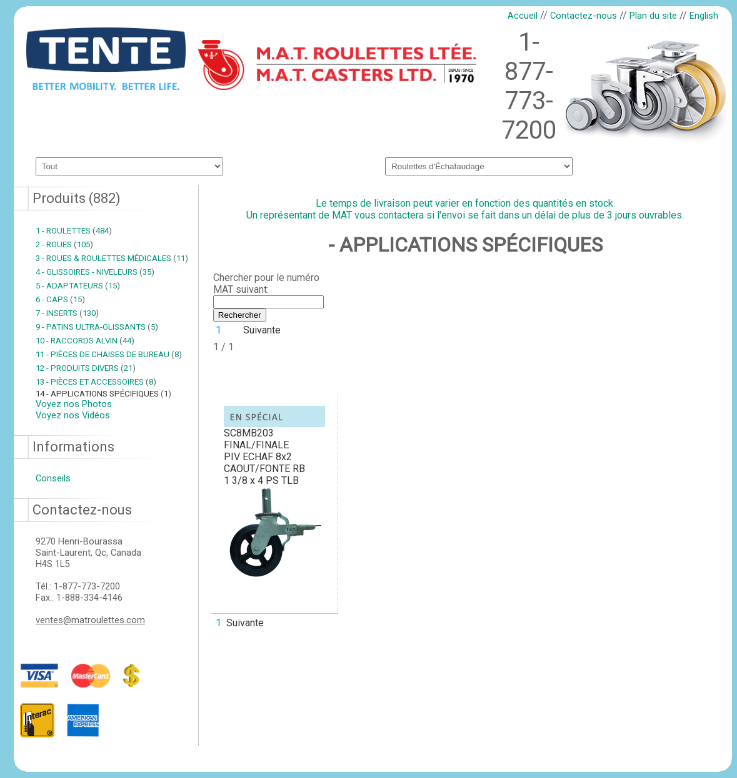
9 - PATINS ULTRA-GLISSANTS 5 (97, 327)
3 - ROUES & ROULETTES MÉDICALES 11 (112, 258)
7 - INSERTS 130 (67, 313)
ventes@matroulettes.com (90, 620)
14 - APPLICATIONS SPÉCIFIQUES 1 (103, 393)
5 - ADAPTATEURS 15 (78, 285)
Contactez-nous (583, 15)
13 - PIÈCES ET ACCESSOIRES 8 (96, 382)
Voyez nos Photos (74, 404)
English (703, 15)
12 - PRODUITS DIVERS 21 (86, 368)
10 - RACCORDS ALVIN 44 (85, 340)
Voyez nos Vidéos (73, 415)
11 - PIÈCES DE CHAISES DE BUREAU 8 (109, 354)
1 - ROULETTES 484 (74, 230)
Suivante (262, 330)
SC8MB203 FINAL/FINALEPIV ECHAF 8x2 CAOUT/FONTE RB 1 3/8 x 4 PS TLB (264, 456)
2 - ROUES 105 (64, 244)
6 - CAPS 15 (60, 299)
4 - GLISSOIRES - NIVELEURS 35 (95, 272)
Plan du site (653, 15)
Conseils (53, 478)
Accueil (523, 15)
